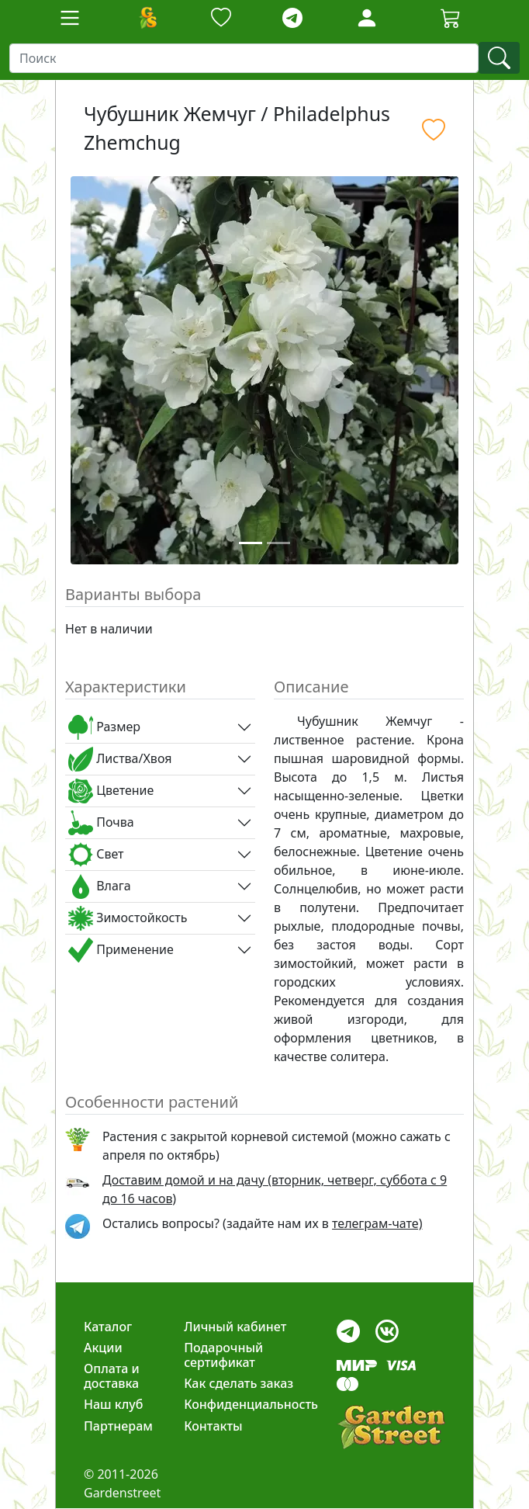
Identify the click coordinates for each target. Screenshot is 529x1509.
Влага (99, 886)
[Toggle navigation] (70, 18)
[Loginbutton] (366, 18)
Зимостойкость (127, 918)
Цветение (111, 791)
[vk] (387, 1327)
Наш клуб (113, 1404)
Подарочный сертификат (223, 1355)
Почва (101, 822)
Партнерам (118, 1425)
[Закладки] (221, 18)
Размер (104, 727)
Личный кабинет (235, 1326)
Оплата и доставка (112, 1376)
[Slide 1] (250, 543)
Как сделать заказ (238, 1383)
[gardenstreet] (391, 1427)
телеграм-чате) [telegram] (377, 1223)
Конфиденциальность (251, 1404)
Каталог (108, 1326)
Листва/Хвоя (119, 759)
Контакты (213, 1425)
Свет (96, 854)
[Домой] (147, 18)
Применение (121, 950)
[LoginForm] (367, 17)
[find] (499, 58)
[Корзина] (450, 18)
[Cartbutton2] (450, 17)
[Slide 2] (278, 543)
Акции (103, 1347)
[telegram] (292, 18)
